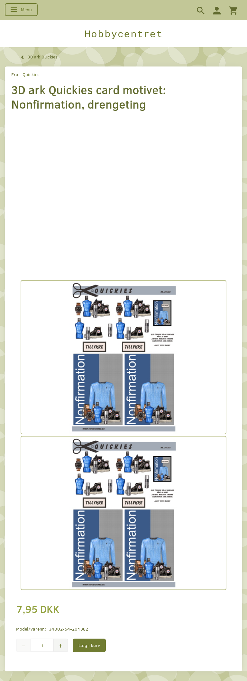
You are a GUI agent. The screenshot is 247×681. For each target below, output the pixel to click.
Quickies (31, 74)
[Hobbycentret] (123, 33)
